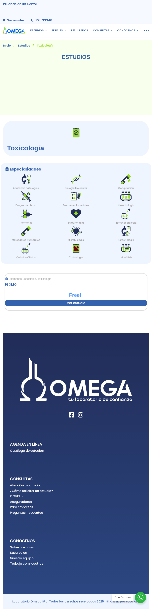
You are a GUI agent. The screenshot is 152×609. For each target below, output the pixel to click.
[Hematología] (126, 195)
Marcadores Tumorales (26, 240)
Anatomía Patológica (26, 188)
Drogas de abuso (26, 205)
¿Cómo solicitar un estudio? (31, 491)
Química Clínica (26, 257)
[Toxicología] (76, 247)
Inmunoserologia (126, 222)
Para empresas (21, 507)
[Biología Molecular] (76, 178)
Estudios (24, 45)
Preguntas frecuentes (26, 512)
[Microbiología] (76, 230)
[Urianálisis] (126, 247)
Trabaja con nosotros (26, 563)
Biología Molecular (76, 188)
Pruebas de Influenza (20, 4)
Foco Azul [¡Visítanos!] (133, 601)
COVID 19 (16, 496)
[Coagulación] (126, 178)
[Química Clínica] (26, 247)
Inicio (7, 45)
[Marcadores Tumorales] (26, 230)
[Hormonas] (26, 213)
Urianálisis (126, 257)
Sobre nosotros (22, 547)
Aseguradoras (21, 501)
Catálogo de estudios (27, 450)
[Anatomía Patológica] (26, 178)
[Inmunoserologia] (126, 213)
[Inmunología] (76, 213)
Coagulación (126, 188)
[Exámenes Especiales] (76, 195)
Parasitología (126, 240)
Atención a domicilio (25, 485)
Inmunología (76, 222)
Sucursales (18, 552)
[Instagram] (80, 415)
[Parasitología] (126, 230)
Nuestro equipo (21, 558)
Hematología (126, 205)
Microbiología (76, 240)
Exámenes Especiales (76, 205)
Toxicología (76, 257)
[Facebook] (71, 415)
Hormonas (26, 222)
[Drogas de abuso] (26, 195)
